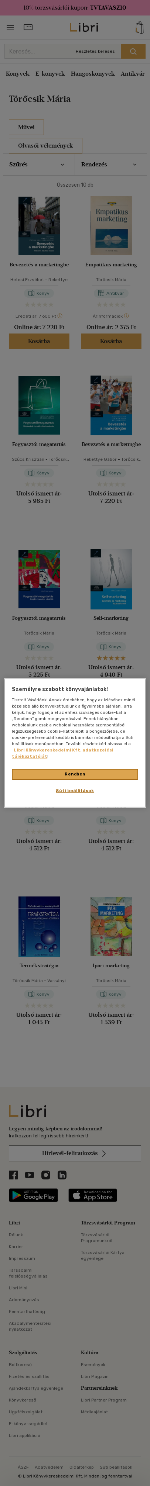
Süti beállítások (75, 790)
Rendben (75, 774)
